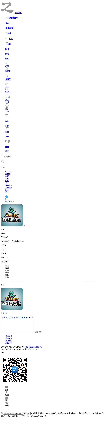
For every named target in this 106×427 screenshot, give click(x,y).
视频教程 (11, 17)
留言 (7, 190)
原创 (7, 65)
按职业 (8, 70)
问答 (7, 126)
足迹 (7, 192)
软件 (9, 38)
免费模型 (9, 28)
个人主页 (8, 172)
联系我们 (8, 341)
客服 (7, 92)
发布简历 (8, 185)
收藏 (7, 176)
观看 (7, 178)
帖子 (7, 183)
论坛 (7, 54)
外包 (7, 147)
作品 (7, 23)
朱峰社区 (18, 13)
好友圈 (8, 174)
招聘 (7, 132)
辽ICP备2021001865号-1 (33, 347)
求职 (7, 136)
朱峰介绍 (8, 338)
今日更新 (8, 336)
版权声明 (8, 343)
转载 (8, 33)
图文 (7, 49)
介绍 (7, 102)
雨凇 (2, 229)
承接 (7, 151)
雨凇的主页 (9, 201)
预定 (7, 86)
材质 (8, 44)
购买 (7, 59)
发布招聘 (8, 188)
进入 (7, 100)
